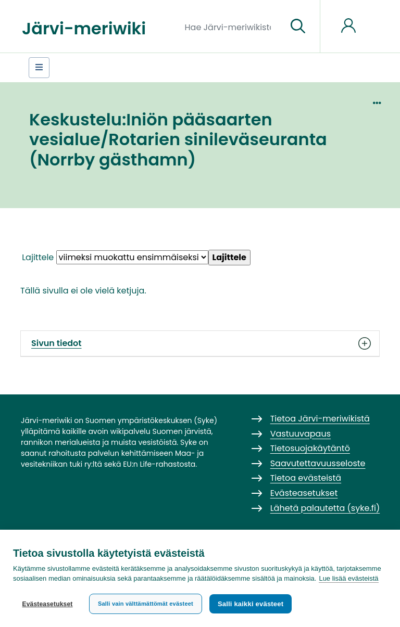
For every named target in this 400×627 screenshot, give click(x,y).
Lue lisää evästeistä (348, 578)
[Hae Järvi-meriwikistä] (232, 26)
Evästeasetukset (47, 604)
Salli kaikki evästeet (250, 604)
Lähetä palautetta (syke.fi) (325, 508)
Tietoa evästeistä (305, 478)
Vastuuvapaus (300, 434)
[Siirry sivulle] (297, 26)
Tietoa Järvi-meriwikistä (320, 419)
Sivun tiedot (200, 343)
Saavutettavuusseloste (318, 463)
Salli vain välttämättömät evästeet (145, 603)
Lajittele (38, 257)
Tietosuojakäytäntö (310, 448)
